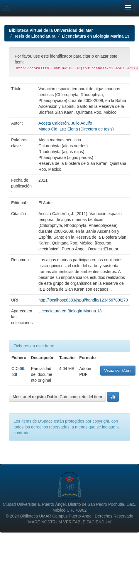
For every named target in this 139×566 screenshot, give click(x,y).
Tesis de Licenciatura (34, 36)
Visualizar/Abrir (118, 370)
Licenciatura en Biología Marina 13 (95, 36)
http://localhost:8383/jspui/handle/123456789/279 (83, 300)
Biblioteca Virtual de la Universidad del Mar (51, 30)
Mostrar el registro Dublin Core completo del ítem (57, 396)
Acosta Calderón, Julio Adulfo (65, 123)
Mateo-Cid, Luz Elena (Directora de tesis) (76, 129)
